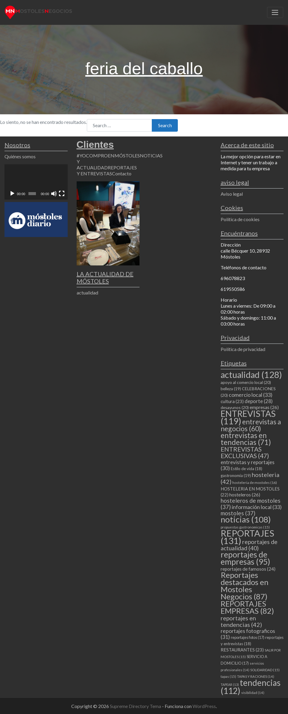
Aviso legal (232, 194)
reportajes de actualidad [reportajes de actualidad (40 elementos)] (249, 545)
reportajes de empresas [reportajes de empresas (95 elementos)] (245, 558)
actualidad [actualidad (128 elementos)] (251, 374)
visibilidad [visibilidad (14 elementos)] (252, 693)
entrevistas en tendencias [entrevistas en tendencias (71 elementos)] (246, 438)
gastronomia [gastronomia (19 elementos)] (236, 475)
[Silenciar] (54, 194)
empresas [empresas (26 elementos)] (264, 407)
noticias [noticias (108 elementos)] (246, 519)
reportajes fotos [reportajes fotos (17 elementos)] (247, 637)
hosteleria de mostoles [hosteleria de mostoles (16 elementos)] (254, 482)
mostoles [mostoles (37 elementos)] (238, 513)
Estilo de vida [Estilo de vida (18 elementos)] (246, 468)
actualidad (87, 292)
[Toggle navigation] (275, 12)
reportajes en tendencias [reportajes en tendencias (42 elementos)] (241, 621)
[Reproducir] (12, 194)
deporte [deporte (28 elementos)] (259, 401)
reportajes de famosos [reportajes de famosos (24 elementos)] (248, 569)
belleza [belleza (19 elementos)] (231, 388)
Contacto (121, 173)
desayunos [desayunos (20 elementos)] (235, 407)
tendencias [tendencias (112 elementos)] (251, 686)
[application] (36, 182)
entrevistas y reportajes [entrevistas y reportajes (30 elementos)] (248, 465)
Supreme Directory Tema (136, 706)
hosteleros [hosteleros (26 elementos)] (244, 494)
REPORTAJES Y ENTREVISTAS (107, 170)
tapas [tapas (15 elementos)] (228, 676)
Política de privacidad (243, 349)
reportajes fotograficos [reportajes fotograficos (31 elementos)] (248, 634)
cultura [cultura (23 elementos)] (232, 401)
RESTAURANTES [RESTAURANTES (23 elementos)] (242, 649)
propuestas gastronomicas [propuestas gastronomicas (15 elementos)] (245, 527)
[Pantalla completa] (62, 194)
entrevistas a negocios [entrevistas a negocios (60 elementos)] (251, 425)
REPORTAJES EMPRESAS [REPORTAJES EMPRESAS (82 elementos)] (247, 607)
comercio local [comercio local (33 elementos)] (250, 394)
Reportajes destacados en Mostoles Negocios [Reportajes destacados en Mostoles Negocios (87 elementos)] (245, 585)
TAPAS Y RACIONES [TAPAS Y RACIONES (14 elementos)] (255, 676)
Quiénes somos (20, 156)
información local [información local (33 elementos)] (257, 507)
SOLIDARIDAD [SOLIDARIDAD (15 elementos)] (265, 670)
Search (165, 125)
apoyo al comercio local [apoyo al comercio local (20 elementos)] (246, 382)
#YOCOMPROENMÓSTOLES (108, 155)
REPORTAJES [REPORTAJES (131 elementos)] (247, 537)
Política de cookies (240, 219)
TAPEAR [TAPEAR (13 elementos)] (230, 684)
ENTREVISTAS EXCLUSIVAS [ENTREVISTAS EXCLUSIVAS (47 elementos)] (245, 452)
